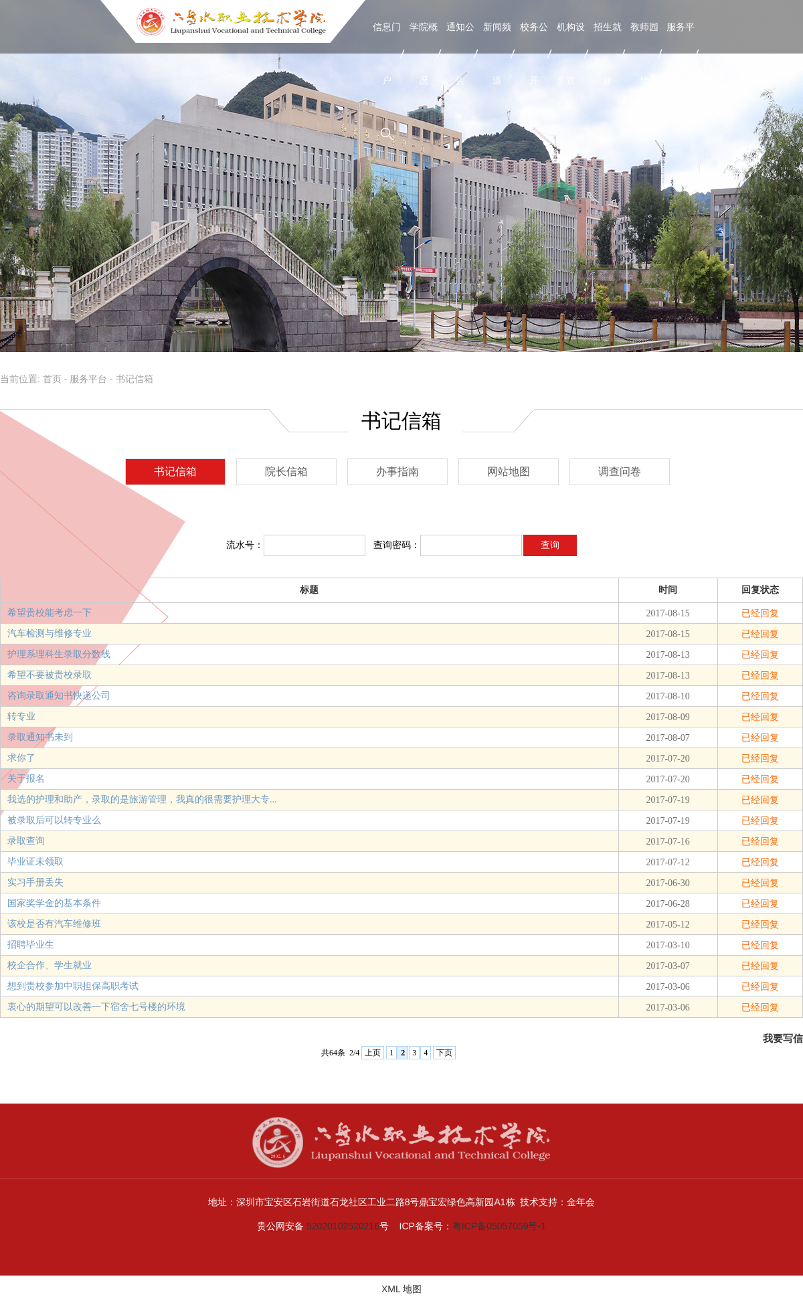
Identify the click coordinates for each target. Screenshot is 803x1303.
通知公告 (460, 53)
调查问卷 (619, 471)
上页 (373, 1052)
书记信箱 (134, 378)
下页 (444, 1052)
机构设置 (571, 53)
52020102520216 (342, 1226)
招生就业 (608, 53)
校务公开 (534, 53)
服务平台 (680, 53)
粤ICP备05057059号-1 (499, 1226)
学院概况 (424, 53)
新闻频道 (497, 53)
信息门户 (387, 53)
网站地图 (508, 471)
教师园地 (644, 53)
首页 (52, 378)
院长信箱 (286, 471)
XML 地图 (401, 1289)
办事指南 (397, 471)
